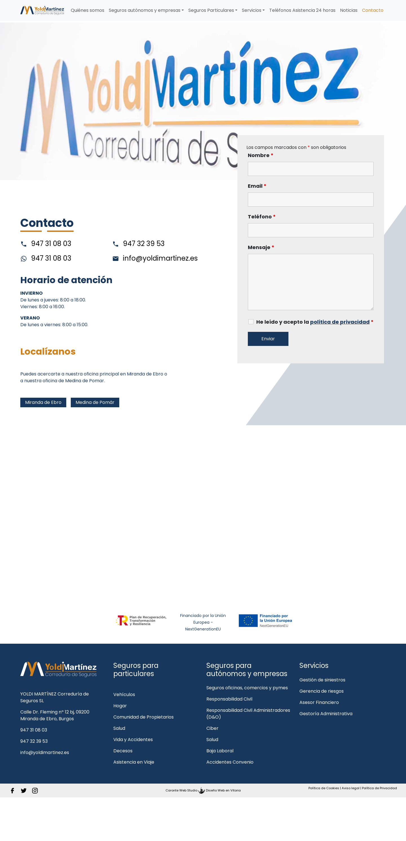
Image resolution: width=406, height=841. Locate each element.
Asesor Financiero (319, 702)
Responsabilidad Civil (229, 699)
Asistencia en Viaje (133, 762)
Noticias (349, 10)
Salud (119, 728)
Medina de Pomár (95, 402)
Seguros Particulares (211, 10)
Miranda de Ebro (43, 402)
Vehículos (124, 694)
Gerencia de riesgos (321, 691)
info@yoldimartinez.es (155, 258)
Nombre (260, 155)
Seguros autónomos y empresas (144, 10)
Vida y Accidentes (133, 739)
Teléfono (262, 217)
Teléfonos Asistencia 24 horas (302, 10)
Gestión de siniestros (322, 680)
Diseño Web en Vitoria (223, 790)
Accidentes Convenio (229, 762)
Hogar (120, 706)
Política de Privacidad (379, 788)
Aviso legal (350, 788)
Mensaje (261, 247)
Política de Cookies (323, 788)
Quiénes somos (87, 10)
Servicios (251, 10)
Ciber (212, 728)
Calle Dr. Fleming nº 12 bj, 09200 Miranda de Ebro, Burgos (54, 715)
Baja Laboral (219, 751)
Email (257, 186)
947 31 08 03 (45, 244)
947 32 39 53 (138, 244)
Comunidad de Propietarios (143, 717)
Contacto (372, 10)
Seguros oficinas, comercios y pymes (247, 688)
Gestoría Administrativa (325, 713)
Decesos (123, 751)
